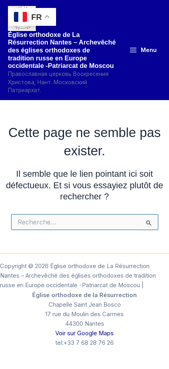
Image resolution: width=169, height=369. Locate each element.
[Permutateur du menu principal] (143, 50)
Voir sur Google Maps (84, 333)
